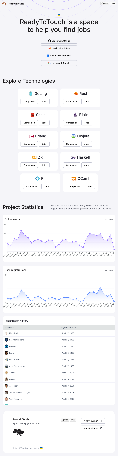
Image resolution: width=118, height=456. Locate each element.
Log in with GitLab (59, 48)
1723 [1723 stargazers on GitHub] (113, 4)
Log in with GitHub (59, 40)
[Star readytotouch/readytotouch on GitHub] (104, 3)
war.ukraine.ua (93, 428)
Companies (29, 101)
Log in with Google (59, 63)
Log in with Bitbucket (59, 55)
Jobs (44, 101)
